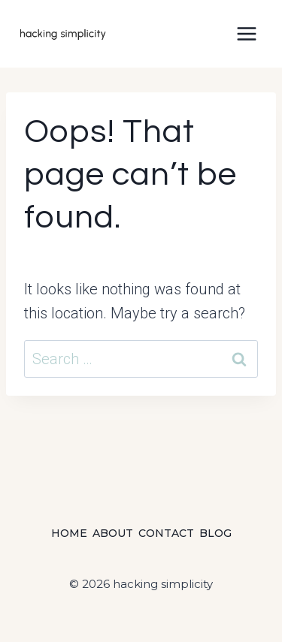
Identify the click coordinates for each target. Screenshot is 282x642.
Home (69, 533)
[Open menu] (246, 33)
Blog (215, 533)
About (112, 533)
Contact (166, 533)
